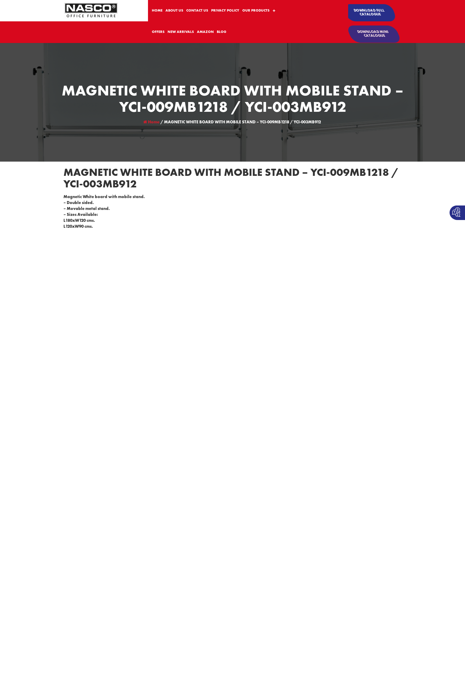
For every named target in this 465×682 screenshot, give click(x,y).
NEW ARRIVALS (181, 32)
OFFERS (158, 32)
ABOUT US (174, 10)
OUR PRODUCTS (256, 10)
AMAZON (205, 32)
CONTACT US (197, 10)
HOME (157, 10)
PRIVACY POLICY (225, 10)
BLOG (221, 32)
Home (151, 122)
